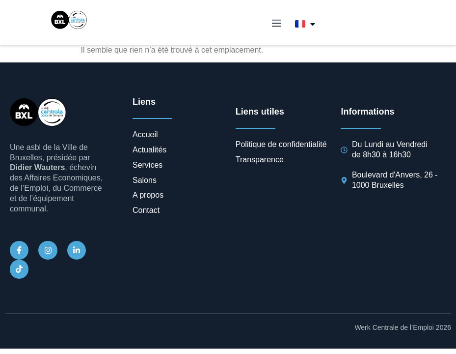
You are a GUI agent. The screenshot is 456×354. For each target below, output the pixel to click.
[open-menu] (275, 23)
